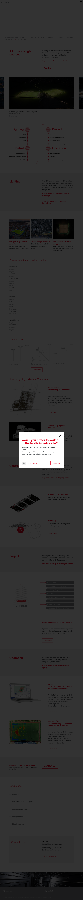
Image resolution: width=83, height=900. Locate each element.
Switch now (56, 463)
